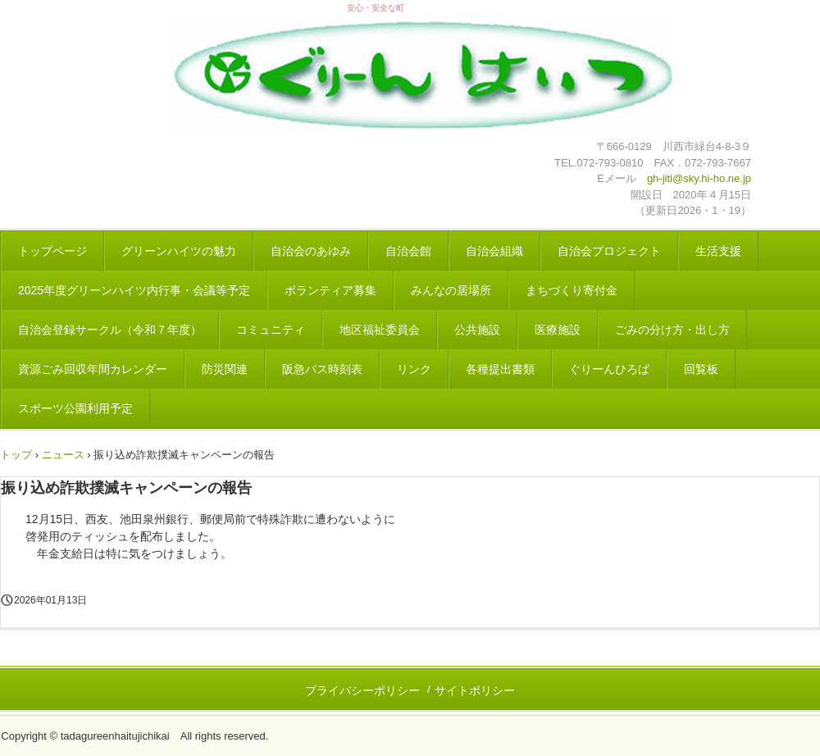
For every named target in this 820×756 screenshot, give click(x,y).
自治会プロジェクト (609, 250)
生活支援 (718, 250)
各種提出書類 (500, 369)
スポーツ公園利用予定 (75, 408)
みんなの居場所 (451, 290)
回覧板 (701, 369)
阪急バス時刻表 (322, 369)
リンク (414, 369)
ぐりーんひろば (609, 369)
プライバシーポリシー (362, 690)
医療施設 (558, 329)
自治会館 (408, 250)
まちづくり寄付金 (571, 290)
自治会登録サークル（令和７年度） (110, 329)
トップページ (52, 250)
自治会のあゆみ (311, 250)
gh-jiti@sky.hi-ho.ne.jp (699, 178)
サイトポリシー (475, 690)
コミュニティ (270, 329)
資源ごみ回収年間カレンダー (92, 369)
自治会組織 (494, 250)
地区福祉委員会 (379, 329)
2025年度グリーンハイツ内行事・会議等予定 (134, 290)
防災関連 (225, 369)
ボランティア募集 (330, 290)
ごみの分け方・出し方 (672, 329)
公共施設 (477, 329)
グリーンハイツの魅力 (178, 250)
